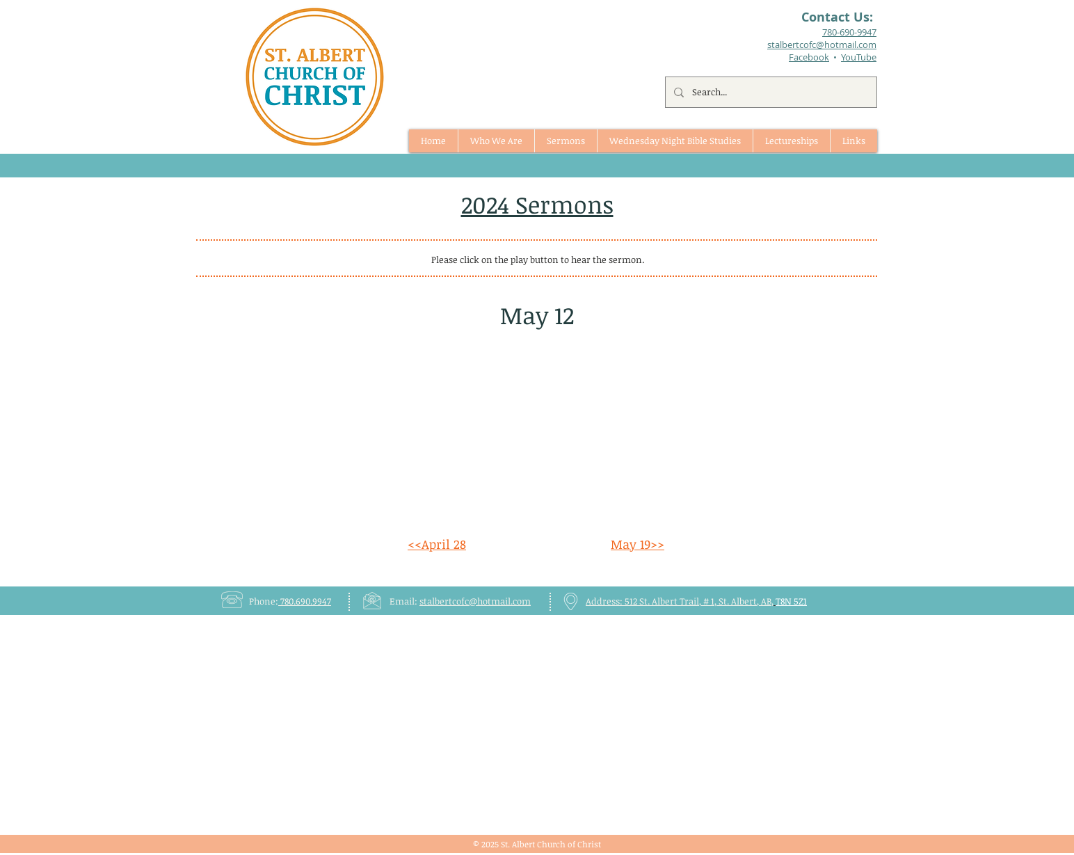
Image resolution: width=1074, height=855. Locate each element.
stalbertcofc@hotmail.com (475, 601)
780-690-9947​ (849, 32)
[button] (565, 140)
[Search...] (769, 92)
